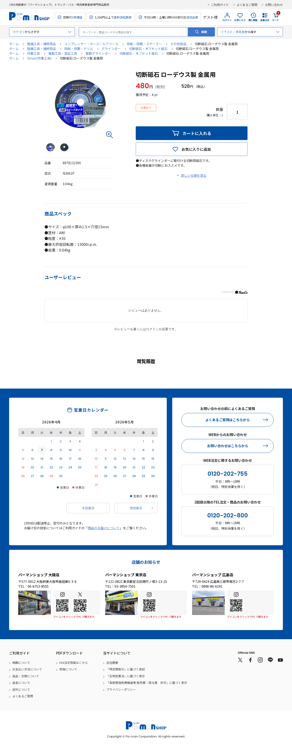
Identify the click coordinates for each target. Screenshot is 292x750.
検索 (204, 32)
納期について (21, 662)
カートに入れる (196, 133)
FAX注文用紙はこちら (73, 662)
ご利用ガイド (220, 4)
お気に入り (240, 20)
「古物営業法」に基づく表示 (125, 676)
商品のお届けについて (104, 528)
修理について (68, 669)
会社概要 (112, 662)
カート (275, 17)
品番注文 (264, 20)
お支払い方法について (27, 669)
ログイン (227, 20)
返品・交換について (25, 676)
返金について (21, 682)
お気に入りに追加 (196, 149)
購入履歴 (253, 20)
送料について (21, 689)
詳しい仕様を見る (193, 175)
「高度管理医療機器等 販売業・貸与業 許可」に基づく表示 (146, 682)
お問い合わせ (274, 4)
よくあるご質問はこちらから (227, 419)
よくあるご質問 (247, 4)
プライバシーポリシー (121, 689)
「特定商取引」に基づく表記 (125, 669)
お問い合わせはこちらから (227, 445)
